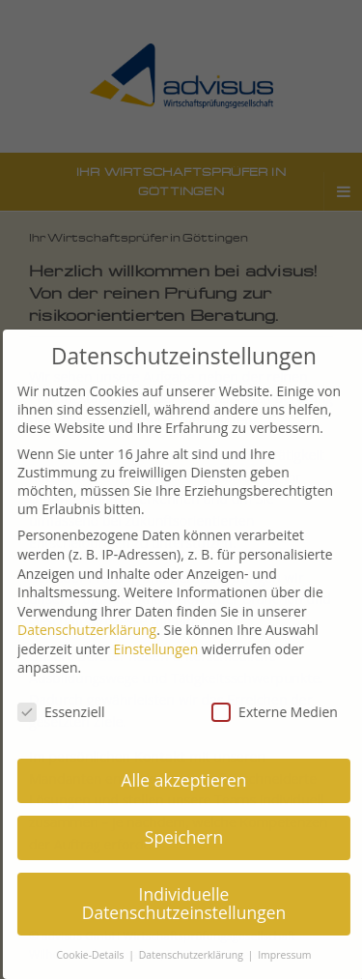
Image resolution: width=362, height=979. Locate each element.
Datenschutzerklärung (92, 629)
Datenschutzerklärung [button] (198, 955)
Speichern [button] (190, 837)
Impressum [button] (290, 955)
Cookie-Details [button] (98, 955)
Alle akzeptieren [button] (190, 780)
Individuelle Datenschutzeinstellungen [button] (190, 903)
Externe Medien (280, 712)
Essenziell (67, 712)
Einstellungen (162, 649)
